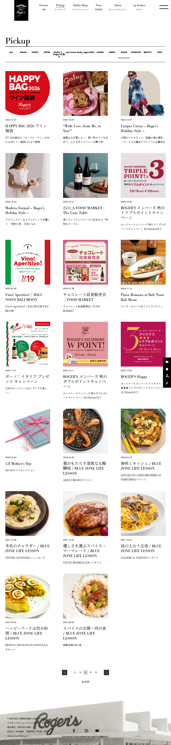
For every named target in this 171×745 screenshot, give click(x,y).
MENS (112, 52)
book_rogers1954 (85, 52)
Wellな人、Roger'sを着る (59, 54)
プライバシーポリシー (17, 736)
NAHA (23, 52)
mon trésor (71, 52)
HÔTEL (47, 52)
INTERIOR (136, 52)
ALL (11, 52)
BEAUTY (148, 52)
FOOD (124, 52)
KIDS (159, 52)
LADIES (100, 52)
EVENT (35, 52)
